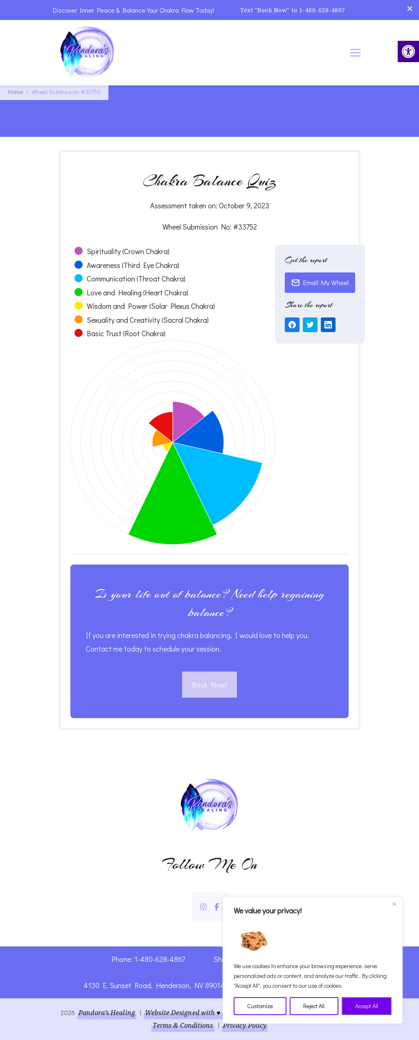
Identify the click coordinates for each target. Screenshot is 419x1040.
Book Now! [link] (209, 685)
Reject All (313, 1006)
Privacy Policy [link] (244, 1025)
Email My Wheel (320, 282)
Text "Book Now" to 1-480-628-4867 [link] (292, 10)
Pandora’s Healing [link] (107, 1012)
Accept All (366, 1006)
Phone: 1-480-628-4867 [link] (148, 959)
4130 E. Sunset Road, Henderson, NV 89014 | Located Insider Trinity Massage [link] (209, 985)
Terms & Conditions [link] (183, 1025)
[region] (313, 960)
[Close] (394, 904)
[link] (408, 51)
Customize (260, 1006)
